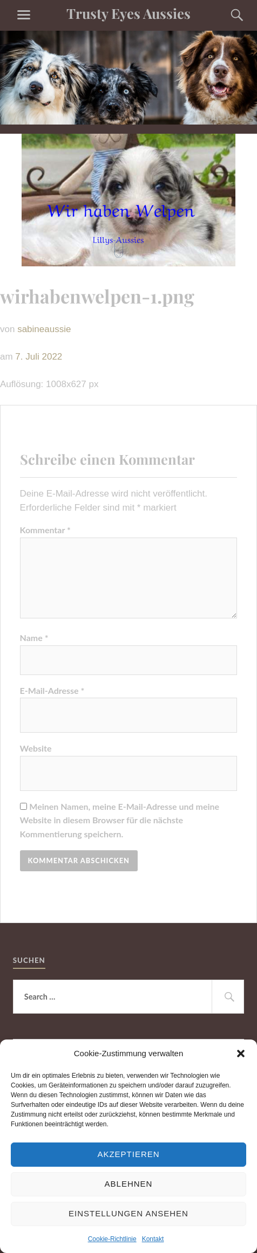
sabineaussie (44, 329)
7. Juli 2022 (38, 357)
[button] (240, 1053)
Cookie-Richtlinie (112, 1239)
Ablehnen (129, 1183)
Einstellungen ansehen (128, 1213)
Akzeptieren (128, 1154)
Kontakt (153, 1239)
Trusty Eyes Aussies (128, 13)
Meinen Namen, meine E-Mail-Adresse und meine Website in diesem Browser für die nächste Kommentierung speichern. (120, 820)
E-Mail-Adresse (52, 690)
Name (34, 637)
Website (36, 748)
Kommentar (45, 530)
